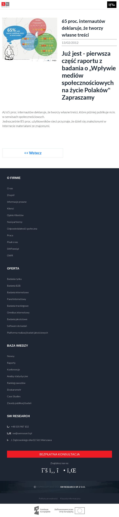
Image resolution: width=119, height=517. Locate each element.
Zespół (10, 195)
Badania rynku (14, 278)
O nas (10, 188)
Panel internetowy (16, 299)
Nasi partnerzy (14, 221)
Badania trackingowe (18, 305)
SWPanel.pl (13, 248)
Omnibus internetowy (18, 312)
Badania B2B (14, 285)
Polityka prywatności (48, 498)
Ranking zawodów (16, 382)
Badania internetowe (18, 292)
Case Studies (14, 396)
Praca (10, 235)
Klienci (10, 208)
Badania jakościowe (17, 319)
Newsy (10, 356)
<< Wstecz (33, 153)
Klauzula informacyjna (70, 498)
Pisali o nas (12, 242)
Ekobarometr (14, 389)
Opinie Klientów (15, 215)
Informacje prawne (17, 201)
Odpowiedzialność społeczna (22, 228)
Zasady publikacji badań (19, 403)
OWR (10, 255)
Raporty (11, 362)
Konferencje (13, 369)
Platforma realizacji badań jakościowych (27, 332)
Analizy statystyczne (17, 376)
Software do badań (17, 325)
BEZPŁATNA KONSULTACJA (59, 454)
